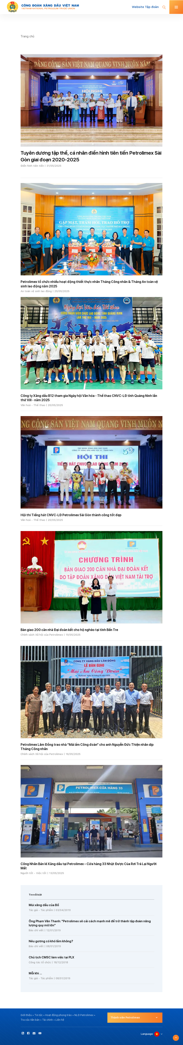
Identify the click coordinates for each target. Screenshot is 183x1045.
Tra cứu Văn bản (30, 1019)
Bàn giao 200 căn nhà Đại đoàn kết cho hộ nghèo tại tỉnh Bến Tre (69, 630)
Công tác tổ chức (40, 962)
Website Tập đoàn (145, 7)
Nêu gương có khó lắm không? (51, 941)
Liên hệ (59, 1019)
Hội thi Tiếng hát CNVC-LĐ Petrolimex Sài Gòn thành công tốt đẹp (71, 515)
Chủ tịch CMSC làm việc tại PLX (51, 957)
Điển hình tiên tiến (32, 165)
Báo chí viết (36, 930)
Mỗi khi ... (35, 973)
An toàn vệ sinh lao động (36, 291)
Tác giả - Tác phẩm (41, 910)
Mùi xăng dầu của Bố (44, 905)
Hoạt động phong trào (58, 1015)
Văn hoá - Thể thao (33, 405)
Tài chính (47, 1019)
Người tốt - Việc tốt (33, 873)
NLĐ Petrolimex (83, 1015)
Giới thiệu (26, 1015)
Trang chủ (27, 36)
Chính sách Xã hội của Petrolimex (42, 634)
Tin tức (38, 1015)
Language (147, 1034)
